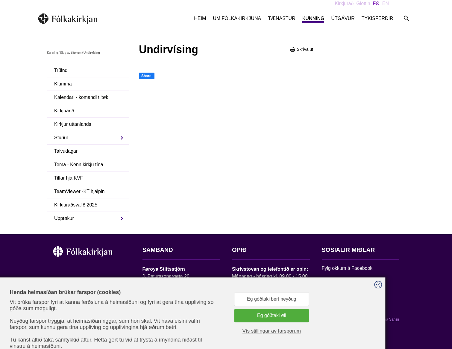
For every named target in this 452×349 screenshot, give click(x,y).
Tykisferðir (377, 18)
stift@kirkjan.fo (158, 309)
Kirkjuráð (344, 3)
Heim (200, 18)
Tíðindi (61, 70)
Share (146, 76)
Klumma (63, 83)
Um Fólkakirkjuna (237, 18)
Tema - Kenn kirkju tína (78, 164)
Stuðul (61, 137)
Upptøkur (64, 218)
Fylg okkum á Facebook (347, 268)
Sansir (394, 319)
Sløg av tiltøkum (70, 52)
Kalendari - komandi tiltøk (81, 97)
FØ (376, 3)
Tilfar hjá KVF (68, 177)
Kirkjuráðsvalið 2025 (75, 204)
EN (385, 3)
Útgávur (342, 18)
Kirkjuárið (64, 110)
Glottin (363, 3)
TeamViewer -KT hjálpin (79, 191)
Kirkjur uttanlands (72, 124)
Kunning (313, 18)
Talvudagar (66, 151)
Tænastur (281, 18)
